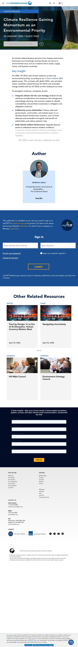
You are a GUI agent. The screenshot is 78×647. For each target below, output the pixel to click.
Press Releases (12, 485)
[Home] (19, 3)
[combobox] (61, 3)
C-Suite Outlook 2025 (54, 78)
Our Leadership (12, 481)
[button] (38, 350)
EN (61, 3)
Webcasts (41, 489)
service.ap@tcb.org (13, 524)
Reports (41, 481)
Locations (10, 487)
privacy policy (33, 640)
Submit (38, 267)
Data (40, 493)
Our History (11, 477)
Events (41, 483)
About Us (10, 475)
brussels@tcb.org (13, 514)
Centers (41, 477)
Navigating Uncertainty (54, 324)
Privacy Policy (13, 635)
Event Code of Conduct (40, 550)
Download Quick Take (20, 44)
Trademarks (49, 550)
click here (24, 226)
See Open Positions (19, 534)
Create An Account (10, 258)
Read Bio (39, 198)
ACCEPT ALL (28, 645)
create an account (20, 223)
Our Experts (11, 479)
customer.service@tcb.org (15, 507)
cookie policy (31, 638)
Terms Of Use (23, 550)
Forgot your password (12, 253)
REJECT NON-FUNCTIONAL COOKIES (43, 645)
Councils (41, 479)
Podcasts (41, 491)
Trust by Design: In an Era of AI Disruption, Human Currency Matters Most (22, 327)
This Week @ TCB (44, 497)
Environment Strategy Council (54, 377)
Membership (42, 475)
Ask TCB (41, 495)
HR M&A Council (17, 376)
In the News (11, 483)
